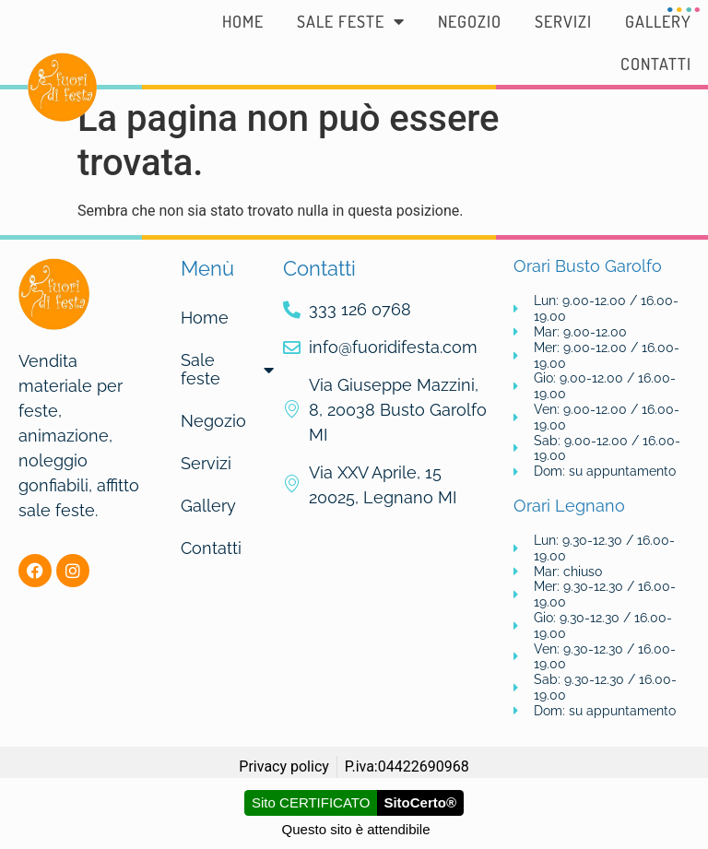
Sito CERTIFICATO (311, 802)
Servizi (563, 21)
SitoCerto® (420, 802)
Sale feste (351, 21)
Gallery (658, 21)
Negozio (470, 21)
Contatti (655, 63)
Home (243, 21)
